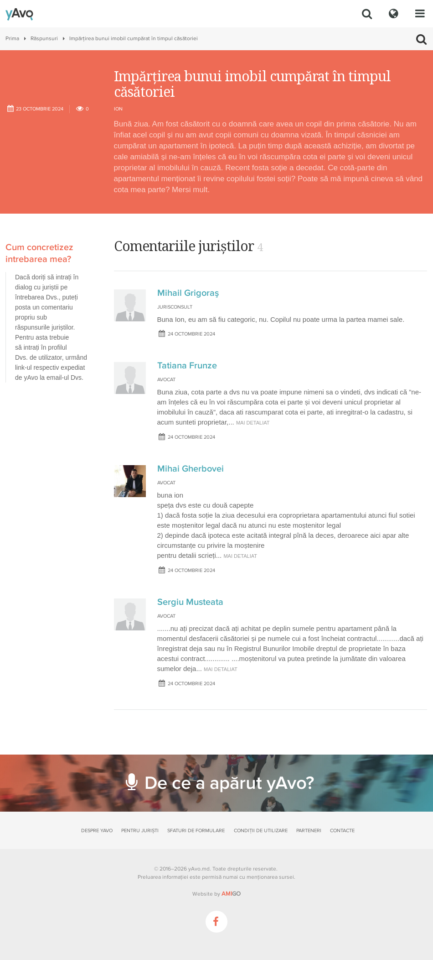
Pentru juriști (140, 831)
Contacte (342, 831)
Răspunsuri (44, 38)
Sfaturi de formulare (196, 831)
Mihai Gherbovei (190, 468)
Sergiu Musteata (190, 602)
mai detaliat (253, 422)
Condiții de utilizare (261, 831)
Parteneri (308, 831)
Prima (12, 38)
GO (231, 893)
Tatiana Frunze (187, 365)
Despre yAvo (97, 831)
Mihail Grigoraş (188, 293)
